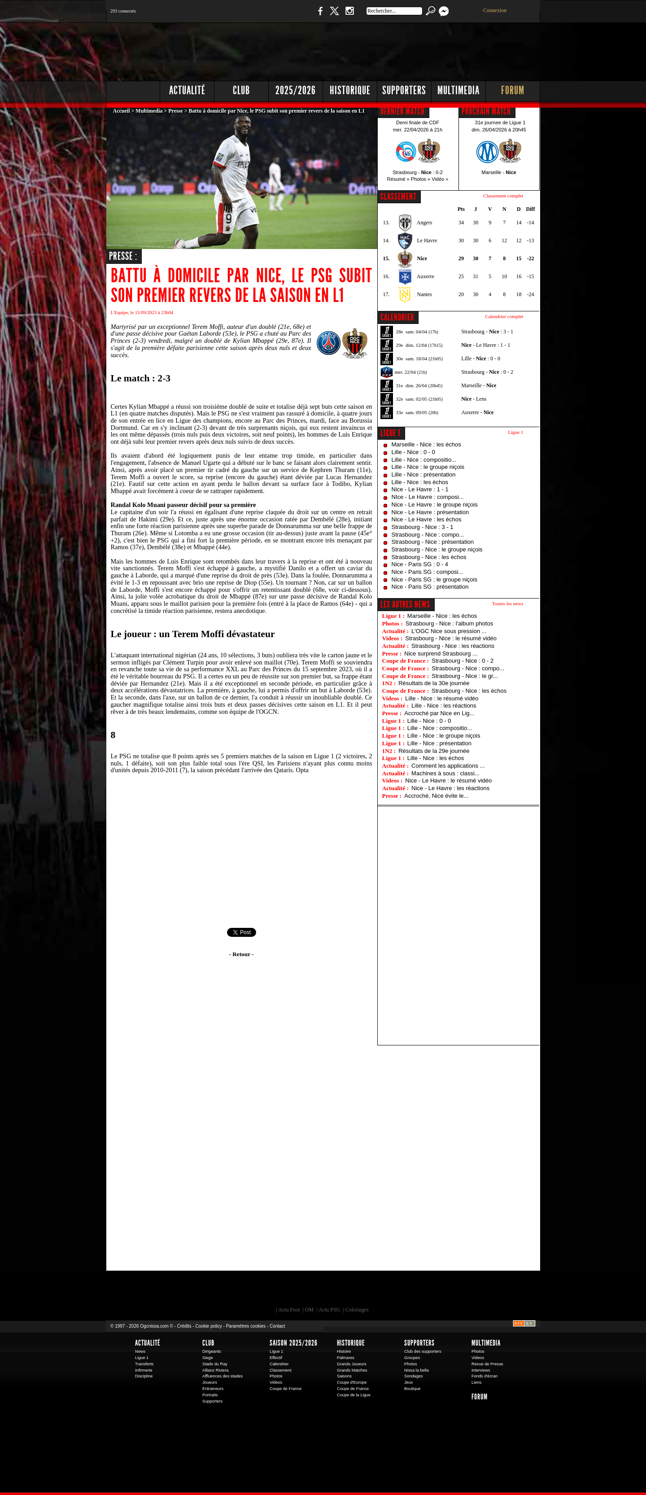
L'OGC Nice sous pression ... (448, 631)
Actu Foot (289, 1310)
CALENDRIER (397, 317)
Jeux (408, 1382)
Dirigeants (211, 1351)
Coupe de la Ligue (354, 1395)
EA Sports (208, 1291)
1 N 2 (256, 15)
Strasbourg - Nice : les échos (429, 557)
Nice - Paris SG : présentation (430, 586)
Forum (512, 90)
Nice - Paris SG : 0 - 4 (420, 564)
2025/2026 (295, 90)
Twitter (334, 15)
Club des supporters (422, 1351)
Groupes (412, 1357)
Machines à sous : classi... (445, 773)
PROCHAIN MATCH (486, 111)
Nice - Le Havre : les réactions (450, 788)
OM (309, 1310)
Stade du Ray (214, 1364)
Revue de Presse (487, 1364)
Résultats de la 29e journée (433, 751)
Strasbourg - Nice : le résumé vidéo (451, 638)
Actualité (187, 90)
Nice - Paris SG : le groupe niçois (434, 579)
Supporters (404, 90)
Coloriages (357, 1310)
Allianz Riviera (215, 1370)
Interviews (480, 1370)
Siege (207, 1357)
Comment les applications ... (447, 765)
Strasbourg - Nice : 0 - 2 (462, 660)
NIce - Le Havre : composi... (428, 497)
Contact (277, 1326)
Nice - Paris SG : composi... (427, 571)
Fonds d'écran (484, 1376)
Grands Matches (352, 1370)
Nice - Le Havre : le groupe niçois (435, 504)
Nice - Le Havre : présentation (430, 512)
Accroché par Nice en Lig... (439, 713)
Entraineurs (212, 1388)
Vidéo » (440, 179)
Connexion (495, 10)
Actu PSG (329, 1310)
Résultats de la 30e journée (433, 683)
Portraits (210, 1395)
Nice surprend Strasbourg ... (440, 653)
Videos (276, 1382)
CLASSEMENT (398, 196)
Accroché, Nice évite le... (436, 795)
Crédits (184, 1326)
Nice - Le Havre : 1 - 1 (420, 489)
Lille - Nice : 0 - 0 (414, 452)
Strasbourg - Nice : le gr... (465, 676)
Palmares (345, 1357)
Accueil (121, 111)
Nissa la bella (416, 1370)
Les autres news (405, 604)
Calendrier (279, 1364)
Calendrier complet (504, 316)
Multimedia (458, 90)
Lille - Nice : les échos (420, 482)
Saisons (344, 1376)
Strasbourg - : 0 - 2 (487, 372)
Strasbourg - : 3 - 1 (487, 331)
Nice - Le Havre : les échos (427, 519)
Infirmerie (143, 1370)
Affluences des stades (222, 1376)
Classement (281, 1370)
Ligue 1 (390, 433)
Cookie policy (208, 1326)
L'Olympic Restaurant (327, 1291)
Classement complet (503, 195)
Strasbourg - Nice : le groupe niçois (437, 549)
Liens (476, 1382)
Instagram (349, 15)
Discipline (144, 1376)
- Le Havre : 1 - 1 (485, 345)
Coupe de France (285, 1388)
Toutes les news (508, 603)
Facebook (319, 15)
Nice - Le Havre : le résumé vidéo (448, 780)
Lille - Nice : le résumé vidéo (441, 698)
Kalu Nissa (448, 1291)
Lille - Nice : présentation (424, 474)
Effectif (276, 1357)
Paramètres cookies (246, 1326)
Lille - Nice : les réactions (443, 705)
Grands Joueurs (352, 1364)
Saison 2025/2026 (294, 1342)
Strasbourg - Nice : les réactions (452, 646)
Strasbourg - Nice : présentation (433, 541)
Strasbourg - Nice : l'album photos (449, 623)
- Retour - (241, 954)
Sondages (413, 1376)
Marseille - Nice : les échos (426, 444)
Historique (350, 90)
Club (241, 90)
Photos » (420, 179)
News (140, 1351)
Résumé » (398, 179)
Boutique (291, 15)
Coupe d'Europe (352, 1382)
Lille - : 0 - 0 (480, 358)
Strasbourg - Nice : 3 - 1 (423, 527)
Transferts (144, 1364)
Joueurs (209, 1382)
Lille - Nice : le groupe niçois (428, 466)
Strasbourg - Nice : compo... (428, 534)
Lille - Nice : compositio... (424, 459)
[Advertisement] (377, 49)
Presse (175, 111)
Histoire (344, 1351)
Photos (276, 1376)
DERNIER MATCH (402, 111)
